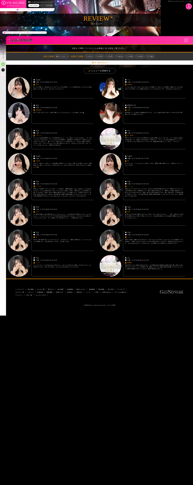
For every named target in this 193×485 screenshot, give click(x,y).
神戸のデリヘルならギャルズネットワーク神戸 (100, 305)
